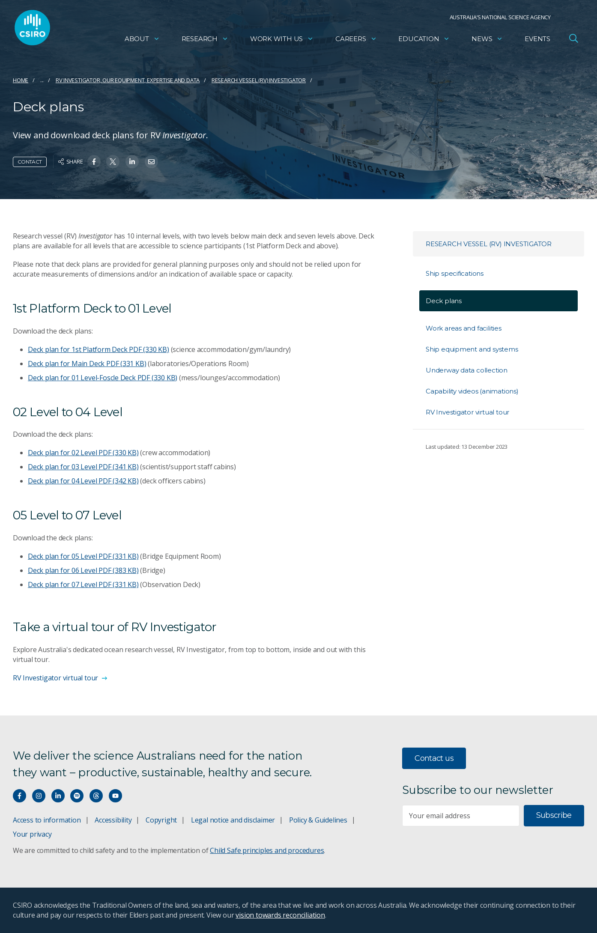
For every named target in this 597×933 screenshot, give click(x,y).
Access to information (47, 820)
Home (20, 80)
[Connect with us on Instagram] (38, 795)
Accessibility (113, 820)
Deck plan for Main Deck (87, 363)
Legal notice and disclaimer (233, 820)
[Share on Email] (151, 161)
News (487, 41)
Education (424, 41)
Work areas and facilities (463, 328)
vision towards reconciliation (280, 915)
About (142, 41)
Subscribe (554, 815)
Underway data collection (466, 370)
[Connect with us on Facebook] (19, 795)
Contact (30, 161)
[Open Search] (573, 40)
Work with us (281, 41)
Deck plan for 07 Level (83, 584)
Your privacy (32, 834)
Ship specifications (455, 273)
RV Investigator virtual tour (467, 412)
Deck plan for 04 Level (83, 481)
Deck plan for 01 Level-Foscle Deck (102, 377)
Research (205, 41)
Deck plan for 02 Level (83, 452)
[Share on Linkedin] (132, 161)
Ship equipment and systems (472, 349)
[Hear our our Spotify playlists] (77, 795)
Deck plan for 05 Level (83, 556)
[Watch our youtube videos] (115, 795)
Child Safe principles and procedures (267, 850)
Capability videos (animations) (472, 391)
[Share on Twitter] (112, 161)
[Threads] (96, 795)
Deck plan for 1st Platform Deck (98, 349)
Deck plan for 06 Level (83, 570)
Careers (356, 41)
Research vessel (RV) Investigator (259, 80)
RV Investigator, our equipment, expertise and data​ (128, 80)
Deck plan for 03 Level (83, 466)
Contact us (434, 758)
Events (537, 41)
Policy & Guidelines (318, 820)
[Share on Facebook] (94, 161)
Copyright (161, 820)
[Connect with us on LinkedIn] (58, 795)
